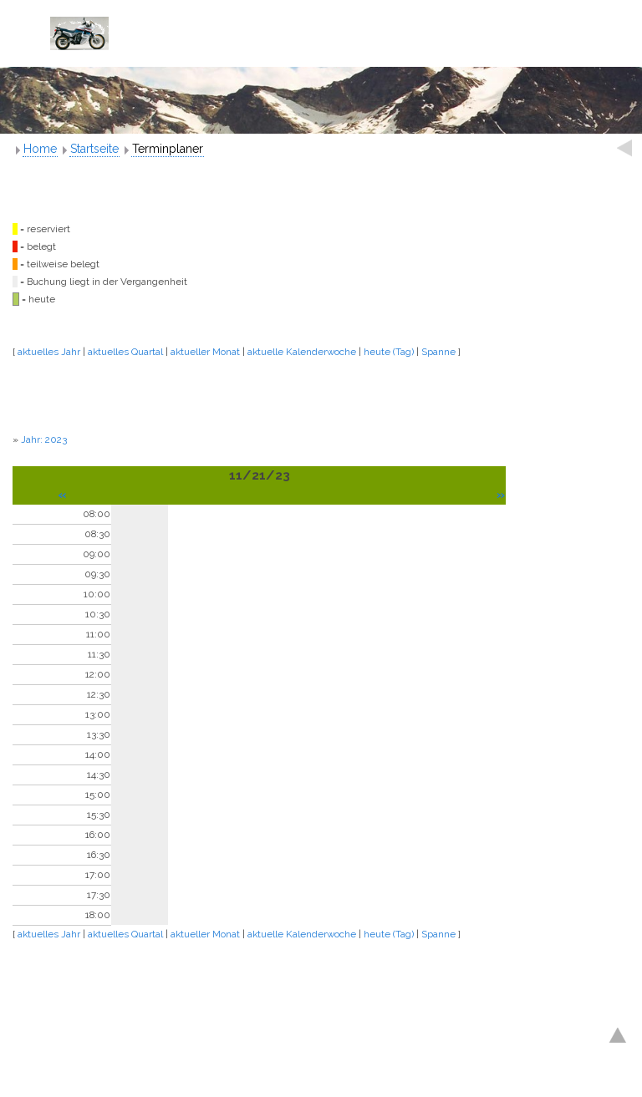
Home (40, 148)
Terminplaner (167, 148)
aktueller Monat (205, 352)
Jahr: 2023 (44, 439)
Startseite (94, 148)
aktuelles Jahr (49, 352)
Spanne (438, 352)
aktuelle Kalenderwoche (301, 352)
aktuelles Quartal (125, 352)
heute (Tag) (389, 352)
